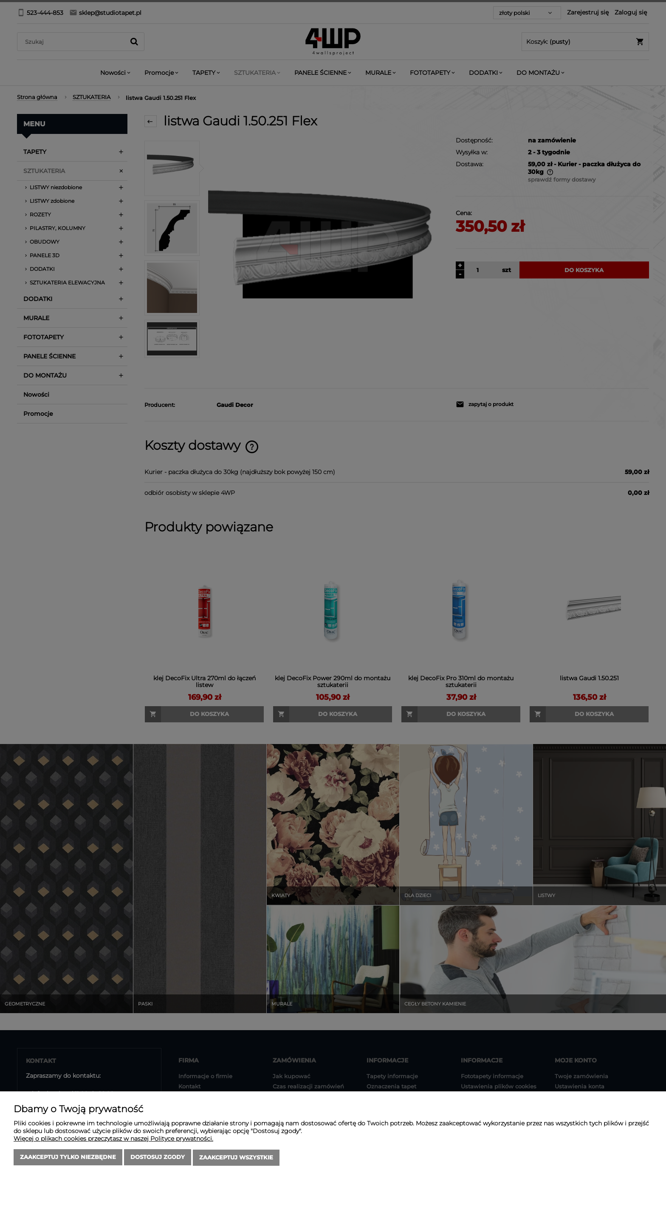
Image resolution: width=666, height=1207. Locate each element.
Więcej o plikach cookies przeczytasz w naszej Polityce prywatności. (113, 1139)
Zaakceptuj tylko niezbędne (68, 1158)
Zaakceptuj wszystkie (236, 1158)
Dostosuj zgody (157, 1158)
